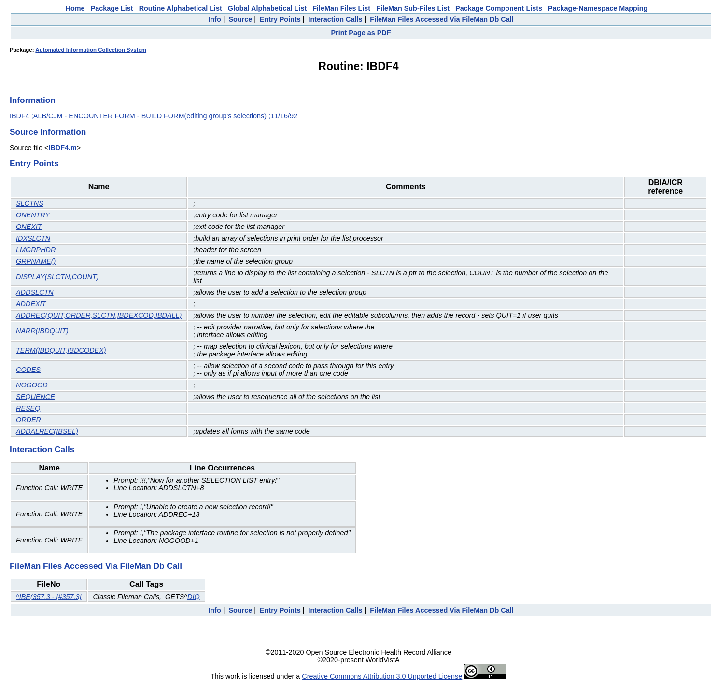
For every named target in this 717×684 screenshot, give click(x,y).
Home (75, 8)
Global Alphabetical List (267, 8)
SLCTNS (29, 203)
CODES (28, 369)
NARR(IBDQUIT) (42, 331)
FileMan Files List (341, 8)
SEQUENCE (35, 396)
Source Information (48, 132)
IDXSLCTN (33, 238)
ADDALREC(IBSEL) (47, 431)
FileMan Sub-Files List (413, 8)
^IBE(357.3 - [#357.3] (49, 596)
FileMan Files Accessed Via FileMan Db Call (442, 19)
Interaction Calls (335, 19)
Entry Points (280, 19)
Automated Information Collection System (90, 50)
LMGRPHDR (36, 250)
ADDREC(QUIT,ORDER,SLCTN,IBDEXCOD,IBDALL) (99, 315)
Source (240, 19)
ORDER (28, 420)
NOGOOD (32, 385)
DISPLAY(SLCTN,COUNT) (57, 277)
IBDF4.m (62, 148)
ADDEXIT (31, 304)
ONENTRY (33, 215)
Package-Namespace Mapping (597, 8)
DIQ (193, 596)
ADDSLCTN (35, 292)
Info (214, 19)
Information (33, 100)
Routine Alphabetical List (180, 8)
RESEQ (28, 408)
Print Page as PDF (361, 33)
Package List (112, 8)
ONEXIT (29, 226)
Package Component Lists (498, 8)
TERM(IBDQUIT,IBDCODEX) (61, 350)
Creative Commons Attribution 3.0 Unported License (382, 676)
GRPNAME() (36, 261)
